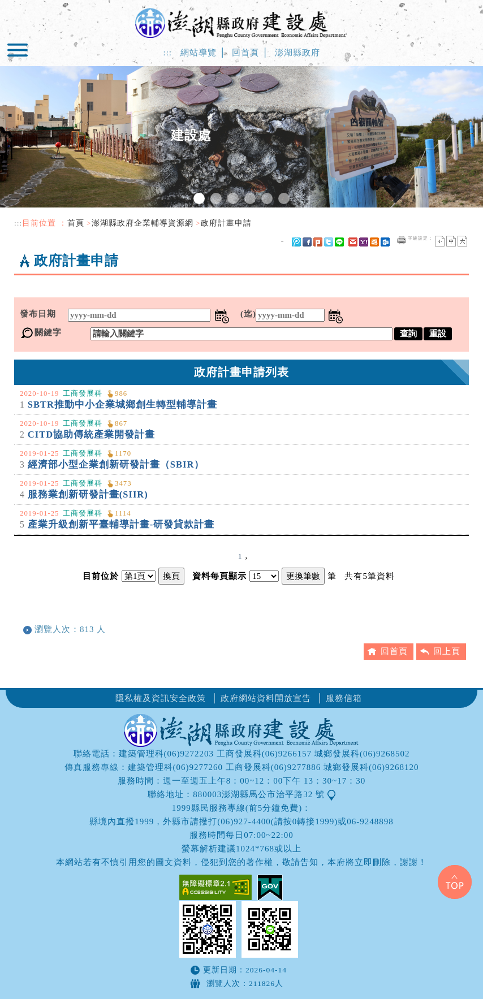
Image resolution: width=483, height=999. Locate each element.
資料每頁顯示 (219, 576)
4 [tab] (250, 198)
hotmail (374, 241)
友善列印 (401, 240)
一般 (451, 241)
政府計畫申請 (226, 223)
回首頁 (245, 52)
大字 (462, 241)
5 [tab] (267, 198)
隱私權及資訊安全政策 (160, 698)
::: (167, 52)
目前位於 (101, 576)
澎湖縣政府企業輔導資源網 (142, 223)
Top (455, 882)
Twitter (328, 241)
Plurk (317, 241)
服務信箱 (344, 698)
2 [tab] (216, 198)
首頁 (75, 223)
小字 (440, 241)
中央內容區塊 (41, 286)
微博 (296, 241)
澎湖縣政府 (297, 52)
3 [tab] (233, 198)
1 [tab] (199, 198)
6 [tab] (284, 198)
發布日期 (38, 313)
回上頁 (446, 651)
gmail (352, 241)
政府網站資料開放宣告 (266, 698)
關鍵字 (48, 332)
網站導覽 (198, 52)
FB (307, 241)
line (339, 241)
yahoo (363, 241)
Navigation (18, 55)
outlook (385, 241)
